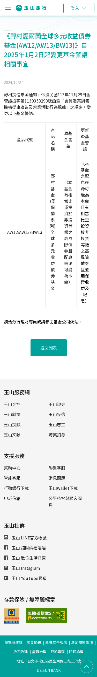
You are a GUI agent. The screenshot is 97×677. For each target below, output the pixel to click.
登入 (75, 8)
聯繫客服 (57, 468)
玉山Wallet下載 (63, 488)
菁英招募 (57, 434)
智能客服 (12, 478)
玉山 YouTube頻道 (25, 578)
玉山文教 (12, 434)
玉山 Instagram (22, 568)
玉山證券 (57, 404)
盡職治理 (39, 651)
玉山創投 (12, 414)
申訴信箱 (12, 498)
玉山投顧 (12, 424)
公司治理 (20, 651)
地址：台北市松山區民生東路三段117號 (49, 661)
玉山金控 (12, 404)
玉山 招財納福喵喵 (25, 548)
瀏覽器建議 (13, 642)
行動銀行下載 (16, 488)
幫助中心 (12, 468)
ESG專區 (58, 651)
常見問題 (57, 478)
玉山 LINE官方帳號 (25, 537)
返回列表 (48, 347)
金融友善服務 (56, 642)
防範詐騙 (76, 651)
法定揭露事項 (82, 642)
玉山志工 (57, 424)
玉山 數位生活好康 (25, 558)
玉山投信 (57, 414)
